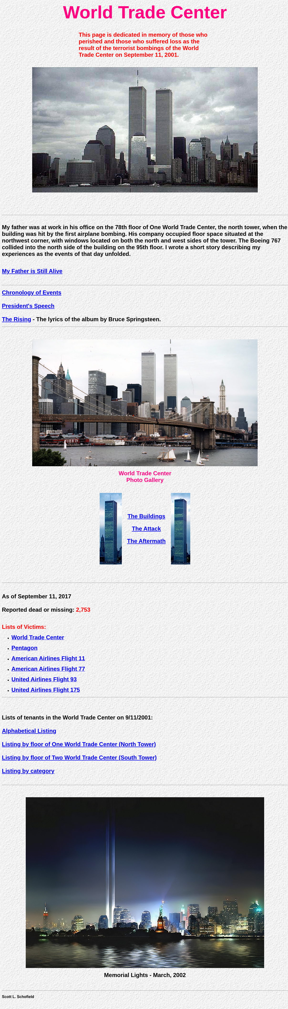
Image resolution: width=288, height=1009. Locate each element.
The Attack (146, 528)
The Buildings (146, 516)
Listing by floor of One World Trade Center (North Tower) (79, 744)
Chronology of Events (31, 292)
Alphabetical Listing (29, 731)
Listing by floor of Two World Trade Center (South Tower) (79, 757)
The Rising (16, 319)
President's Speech (28, 306)
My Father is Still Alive (32, 271)
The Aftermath (146, 541)
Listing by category (28, 771)
